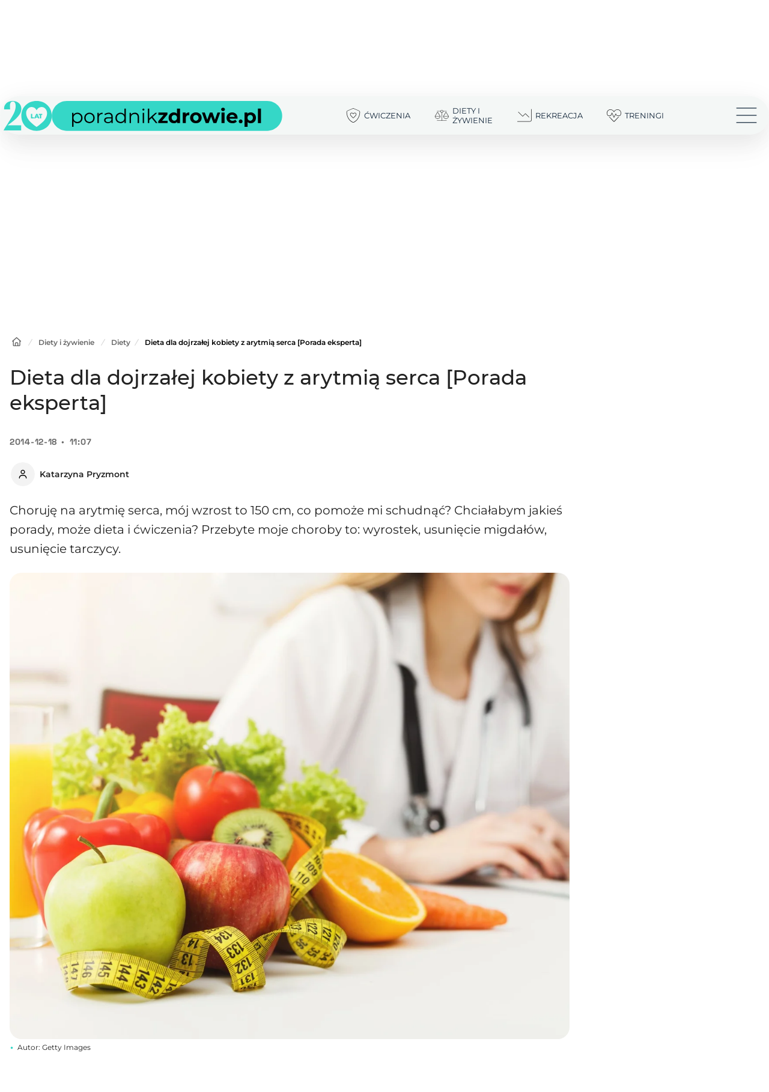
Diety (120, 342)
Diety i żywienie (66, 342)
